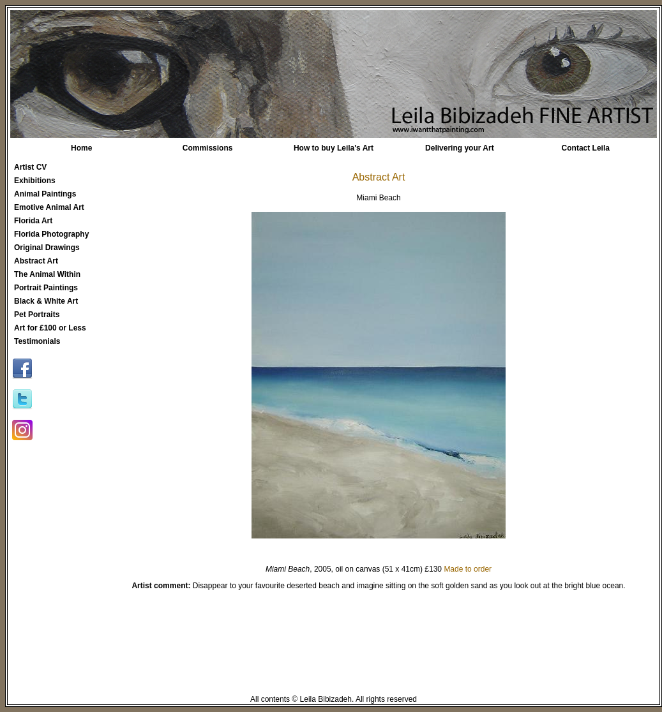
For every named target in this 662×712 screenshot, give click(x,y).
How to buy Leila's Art (333, 148)
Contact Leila (586, 148)
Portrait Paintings (46, 287)
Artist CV (30, 167)
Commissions (208, 148)
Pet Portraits (36, 314)
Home (81, 148)
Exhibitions (35, 180)
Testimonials (37, 341)
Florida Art (33, 220)
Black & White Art (46, 301)
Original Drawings (47, 247)
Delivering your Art (459, 148)
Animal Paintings (45, 193)
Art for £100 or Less (50, 327)
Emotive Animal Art (49, 207)
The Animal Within (47, 274)
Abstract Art (36, 260)
